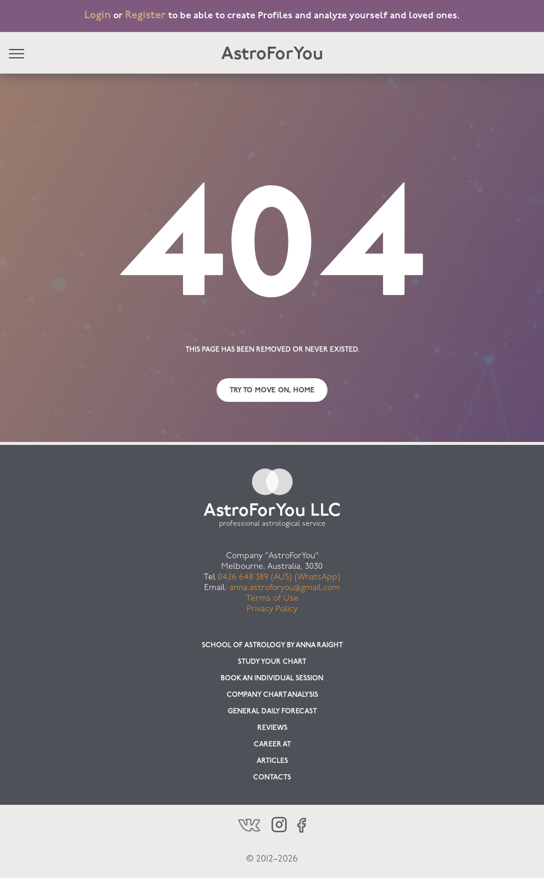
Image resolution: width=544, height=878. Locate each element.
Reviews (272, 728)
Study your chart (272, 662)
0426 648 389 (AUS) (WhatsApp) (279, 577)
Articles (272, 761)
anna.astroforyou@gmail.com (285, 588)
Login (97, 15)
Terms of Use (272, 598)
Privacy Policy (272, 609)
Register (145, 15)
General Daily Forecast (272, 711)
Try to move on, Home (272, 390)
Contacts (272, 777)
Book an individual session (272, 678)
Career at (272, 744)
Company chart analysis (272, 695)
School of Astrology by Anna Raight (272, 645)
